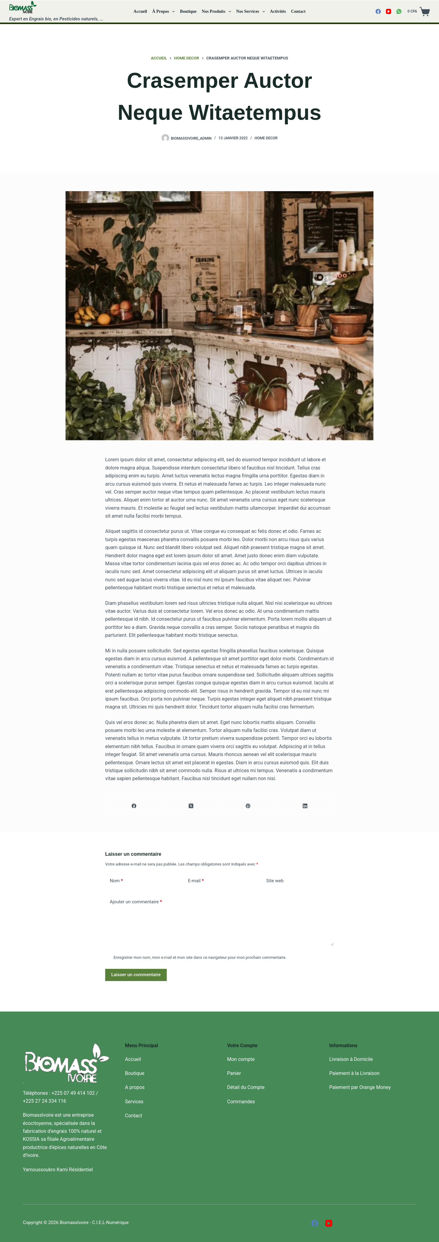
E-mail (196, 881)
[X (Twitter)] (191, 806)
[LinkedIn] (305, 806)
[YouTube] (388, 11)
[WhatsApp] (399, 11)
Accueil (140, 11)
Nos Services (251, 11)
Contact (298, 11)
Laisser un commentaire (136, 974)
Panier (234, 1073)
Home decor (266, 138)
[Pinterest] (248, 806)
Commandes (241, 1102)
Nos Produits (218, 11)
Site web (275, 880)
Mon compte (241, 1059)
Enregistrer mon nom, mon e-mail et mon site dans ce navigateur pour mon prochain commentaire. (199, 957)
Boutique (188, 11)
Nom (116, 881)
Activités (278, 11)
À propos (164, 11)
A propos (135, 1087)
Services (134, 1102)
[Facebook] (378, 11)
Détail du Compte (246, 1087)
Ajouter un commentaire (136, 902)
